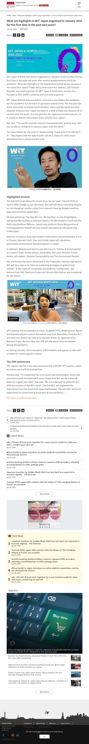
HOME (9, 15)
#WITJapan (24, 29)
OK (44, 737)
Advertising (40, 723)
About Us (52, 723)
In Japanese (63, 35)
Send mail (50, 35)
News (14, 15)
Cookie (38, 731)
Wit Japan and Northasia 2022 (22, 397)
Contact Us (28, 723)
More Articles (44, 494)
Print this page (76, 35)
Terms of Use (65, 723)
